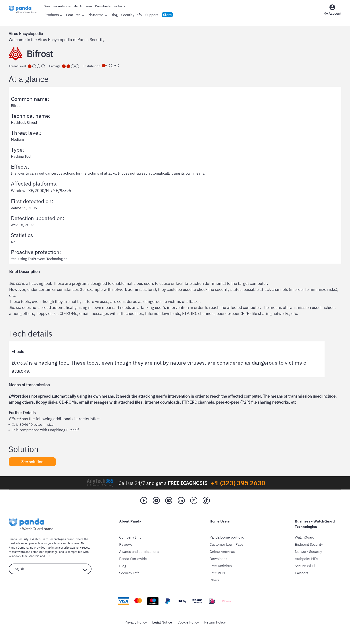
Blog (114, 14)
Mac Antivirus (82, 6)
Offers (214, 580)
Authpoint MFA (306, 558)
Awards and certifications (139, 551)
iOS (48, 556)
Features (75, 14)
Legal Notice (162, 622)
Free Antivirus (221, 566)
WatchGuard (304, 537)
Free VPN (217, 573)
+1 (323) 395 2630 (238, 483)
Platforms (97, 14)
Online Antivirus (222, 551)
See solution (32, 461)
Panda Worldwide (133, 558)
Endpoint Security (309, 544)
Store (167, 14)
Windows (15, 556)
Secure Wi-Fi (305, 566)
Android (34, 556)
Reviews (126, 544)
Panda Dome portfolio (227, 537)
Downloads (103, 6)
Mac (25, 556)
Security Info (131, 14)
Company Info (130, 537)
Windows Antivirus (57, 6)
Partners (119, 6)
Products (53, 14)
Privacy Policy (136, 622)
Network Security (308, 551)
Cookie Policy (188, 622)
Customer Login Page (226, 544)
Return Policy (215, 622)
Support (151, 14)
